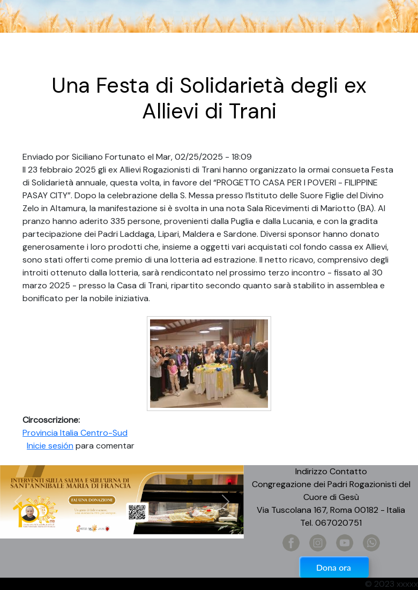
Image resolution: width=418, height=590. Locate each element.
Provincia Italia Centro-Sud (75, 432)
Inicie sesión (50, 445)
